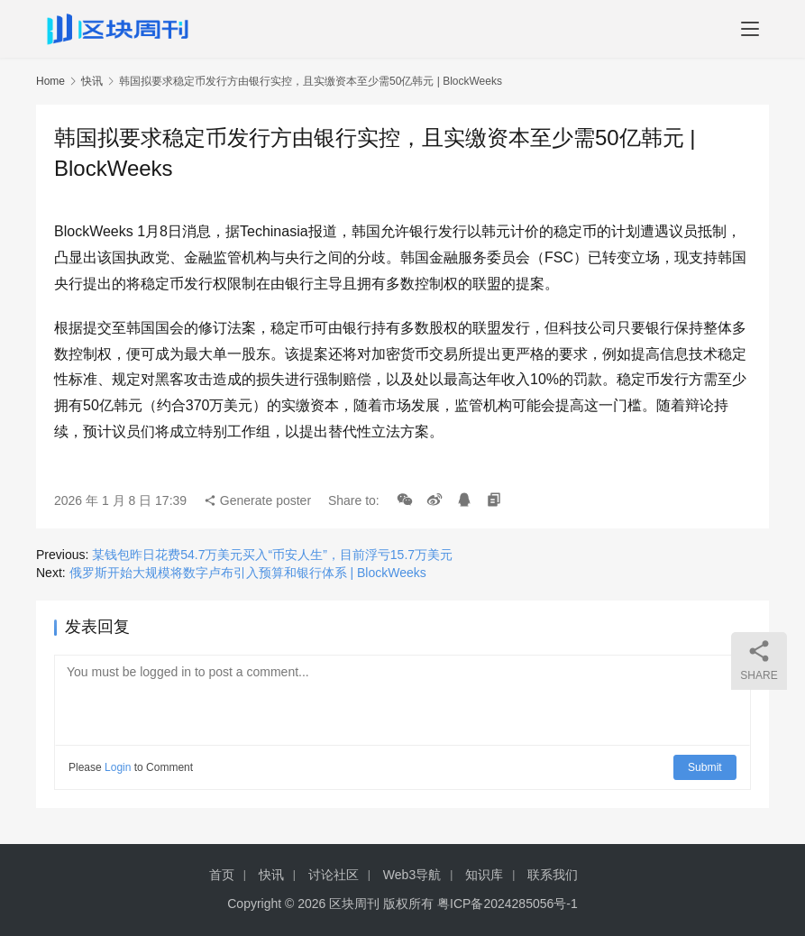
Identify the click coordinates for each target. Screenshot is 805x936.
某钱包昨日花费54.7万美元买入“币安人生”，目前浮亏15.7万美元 (272, 554)
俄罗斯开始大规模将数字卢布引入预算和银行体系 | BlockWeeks (247, 572)
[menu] (750, 29)
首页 (221, 874)
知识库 (484, 874)
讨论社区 (333, 874)
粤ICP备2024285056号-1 (507, 903)
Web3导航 (412, 874)
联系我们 (552, 874)
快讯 (92, 81)
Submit (705, 767)
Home (50, 81)
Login (118, 767)
